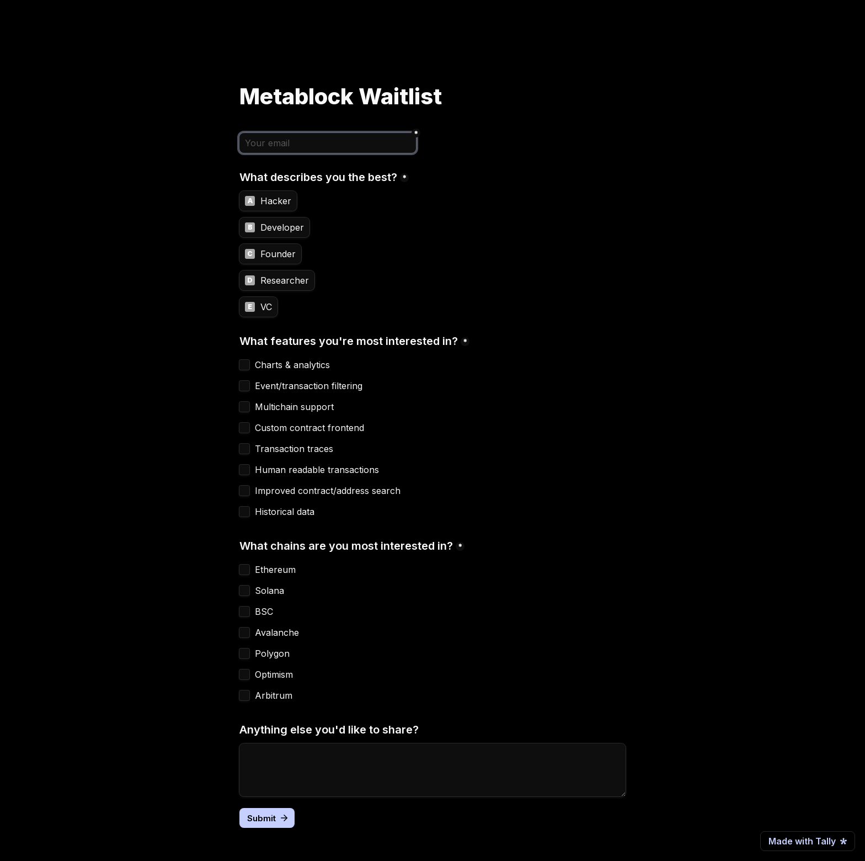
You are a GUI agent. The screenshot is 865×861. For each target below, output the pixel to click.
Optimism (274, 674)
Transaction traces (294, 449)
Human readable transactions (317, 470)
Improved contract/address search (328, 491)
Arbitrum (273, 695)
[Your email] (327, 143)
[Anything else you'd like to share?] (432, 769)
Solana (269, 591)
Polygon (272, 653)
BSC (264, 611)
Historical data (284, 512)
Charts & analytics (292, 365)
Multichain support (294, 407)
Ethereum (275, 570)
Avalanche (277, 632)
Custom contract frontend (309, 428)
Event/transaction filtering (308, 386)
